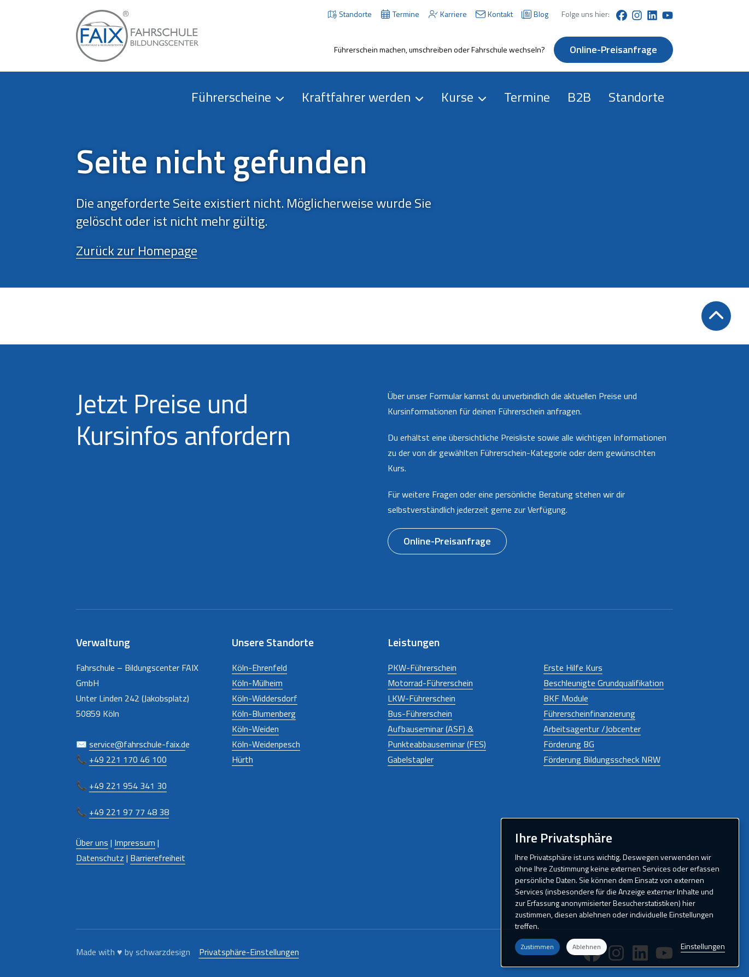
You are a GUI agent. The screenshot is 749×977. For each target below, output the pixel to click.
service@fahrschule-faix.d (137, 744)
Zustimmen (537, 946)
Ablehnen (586, 946)
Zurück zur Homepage (136, 250)
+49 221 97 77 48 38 (129, 811)
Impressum (134, 842)
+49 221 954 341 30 (128, 785)
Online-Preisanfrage (613, 49)
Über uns (92, 842)
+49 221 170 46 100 (128, 759)
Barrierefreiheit (157, 857)
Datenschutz (100, 857)
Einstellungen (703, 946)
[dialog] (620, 892)
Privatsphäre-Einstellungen (249, 951)
